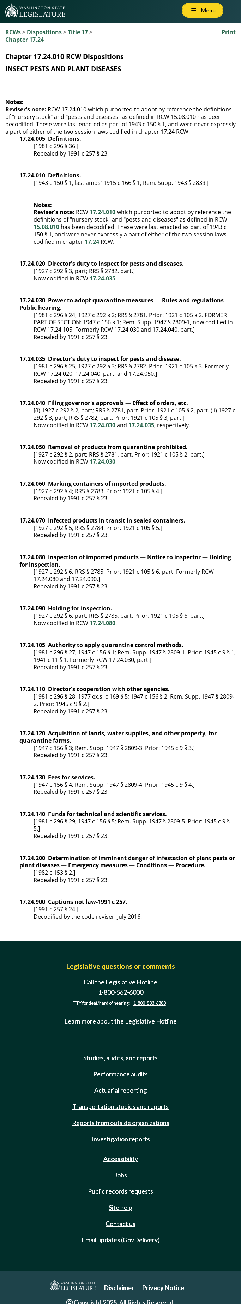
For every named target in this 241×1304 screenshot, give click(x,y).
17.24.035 (102, 278)
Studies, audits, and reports (120, 1058)
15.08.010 (46, 227)
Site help (120, 1207)
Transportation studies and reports (120, 1106)
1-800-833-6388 (149, 1003)
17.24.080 (102, 623)
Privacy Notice (163, 1288)
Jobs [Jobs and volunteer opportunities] (120, 1175)
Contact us (120, 1223)
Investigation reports (120, 1139)
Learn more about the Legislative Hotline (120, 1021)
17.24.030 (102, 425)
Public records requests (120, 1191)
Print (229, 32)
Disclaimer (119, 1288)
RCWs (13, 32)
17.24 (92, 242)
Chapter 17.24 (24, 39)
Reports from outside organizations (120, 1123)
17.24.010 (102, 212)
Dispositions (44, 32)
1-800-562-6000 (120, 992)
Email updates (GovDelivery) (121, 1240)
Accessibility (120, 1159)
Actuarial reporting (120, 1090)
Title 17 (78, 32)
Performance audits (120, 1074)
